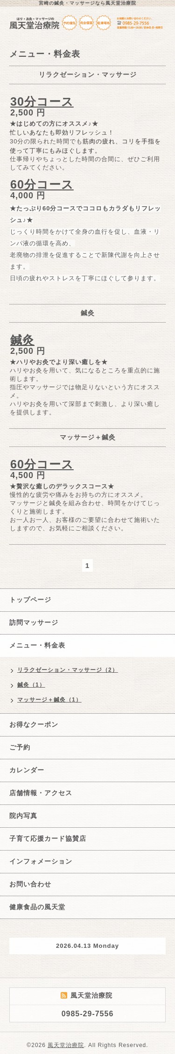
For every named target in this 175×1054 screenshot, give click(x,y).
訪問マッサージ (33, 622)
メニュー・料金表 (37, 645)
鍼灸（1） (31, 685)
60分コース (42, 184)
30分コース (42, 101)
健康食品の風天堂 (37, 907)
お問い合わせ (30, 884)
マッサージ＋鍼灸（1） (49, 699)
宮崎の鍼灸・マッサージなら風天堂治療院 (87, 3)
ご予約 (19, 747)
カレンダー (26, 770)
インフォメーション (40, 861)
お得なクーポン (33, 724)
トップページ (30, 599)
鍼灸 (22, 339)
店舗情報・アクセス (40, 793)
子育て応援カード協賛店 (47, 838)
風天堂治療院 (66, 1045)
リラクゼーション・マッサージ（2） (67, 670)
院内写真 (23, 815)
